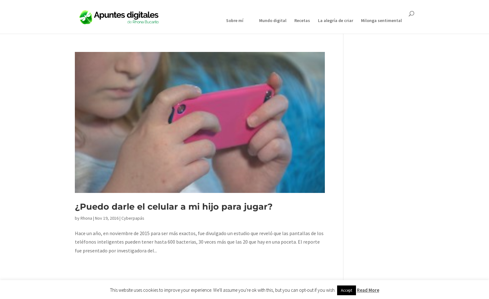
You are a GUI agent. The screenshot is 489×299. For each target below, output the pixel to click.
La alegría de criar (335, 20)
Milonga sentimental (381, 20)
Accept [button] (346, 290)
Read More (368, 290)
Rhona (86, 218)
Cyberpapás (132, 218)
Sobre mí (234, 20)
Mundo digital (272, 20)
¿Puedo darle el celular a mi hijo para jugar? (174, 206)
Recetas (302, 20)
